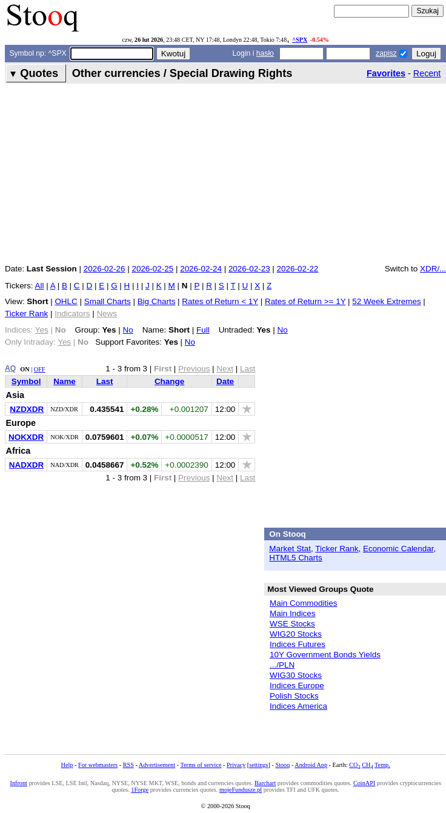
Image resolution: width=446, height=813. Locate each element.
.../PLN (282, 664)
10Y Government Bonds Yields (325, 654)
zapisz (386, 53)
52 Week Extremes (386, 301)
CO (354, 765)
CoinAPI (364, 783)
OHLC (66, 301)
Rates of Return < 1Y (220, 301)
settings (258, 765)
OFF (39, 369)
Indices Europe (297, 685)
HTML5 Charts (295, 557)
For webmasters (98, 765)
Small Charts (107, 301)
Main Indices (292, 613)
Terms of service (200, 765)
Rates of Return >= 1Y (305, 301)
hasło (265, 53)
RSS (128, 765)
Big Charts (157, 301)
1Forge (139, 789)
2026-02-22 (298, 268)
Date (225, 381)
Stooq (282, 765)
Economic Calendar (398, 548)
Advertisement (157, 765)
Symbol (26, 381)
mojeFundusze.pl (240, 789)
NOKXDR (26, 437)
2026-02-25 (152, 268)
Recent (427, 73)
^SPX (299, 39)
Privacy (236, 765)
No (128, 329)
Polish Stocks (294, 695)
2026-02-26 (104, 268)
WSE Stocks (292, 623)
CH (367, 765)
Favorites (386, 73)
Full (203, 329)
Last (104, 381)
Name (64, 381)
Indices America (298, 706)
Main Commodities (303, 603)
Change (169, 381)
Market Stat (290, 548)
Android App (311, 765)
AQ (10, 368)
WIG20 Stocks (296, 634)
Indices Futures (297, 644)
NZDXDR (27, 409)
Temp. (382, 765)
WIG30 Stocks (296, 675)
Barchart (265, 783)
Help (67, 765)
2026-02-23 (249, 268)
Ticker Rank (26, 313)
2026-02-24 (201, 268)
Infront (18, 783)
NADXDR (26, 465)
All (39, 285)
